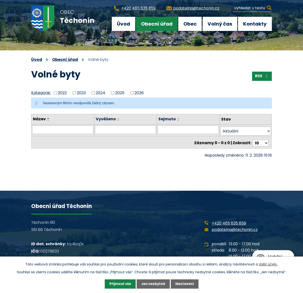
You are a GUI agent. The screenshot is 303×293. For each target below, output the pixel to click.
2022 (62, 92)
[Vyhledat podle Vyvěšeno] (125, 129)
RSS (261, 77)
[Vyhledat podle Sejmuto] (188, 129)
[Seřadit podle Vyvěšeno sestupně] (118, 120)
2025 (119, 92)
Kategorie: (41, 92)
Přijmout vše (118, 283)
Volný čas (220, 23)
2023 (81, 92)
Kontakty (255, 23)
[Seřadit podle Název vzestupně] (48, 118)
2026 (139, 92)
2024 (100, 92)
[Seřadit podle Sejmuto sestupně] (178, 120)
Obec (190, 23)
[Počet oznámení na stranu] (260, 140)
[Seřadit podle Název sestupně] (48, 120)
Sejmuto (167, 119)
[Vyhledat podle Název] (62, 129)
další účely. (268, 263)
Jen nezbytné (153, 283)
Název (39, 119)
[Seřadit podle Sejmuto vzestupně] (178, 118)
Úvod (123, 23)
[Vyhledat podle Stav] (245, 129)
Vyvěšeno (106, 119)
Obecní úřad (156, 23)
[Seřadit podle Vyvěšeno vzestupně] (118, 118)
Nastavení (186, 283)
